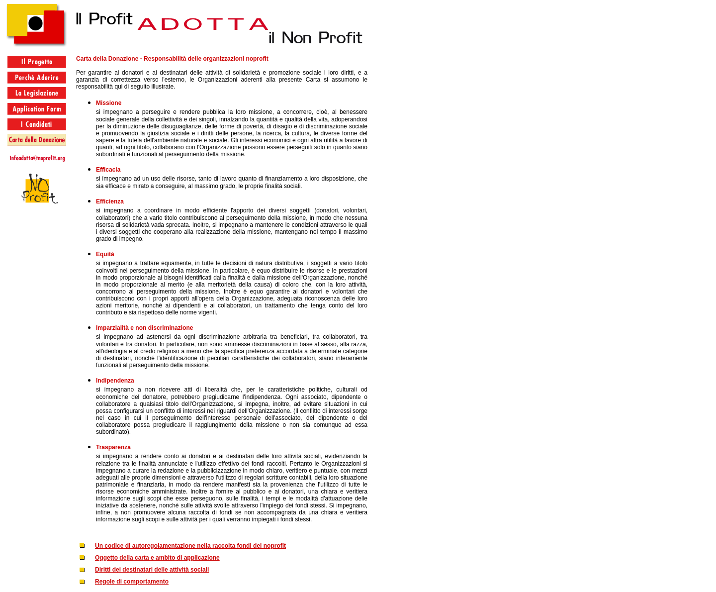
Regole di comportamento (132, 581)
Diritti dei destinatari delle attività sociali (152, 569)
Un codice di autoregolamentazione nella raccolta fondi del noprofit (190, 545)
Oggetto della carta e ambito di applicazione (157, 557)
